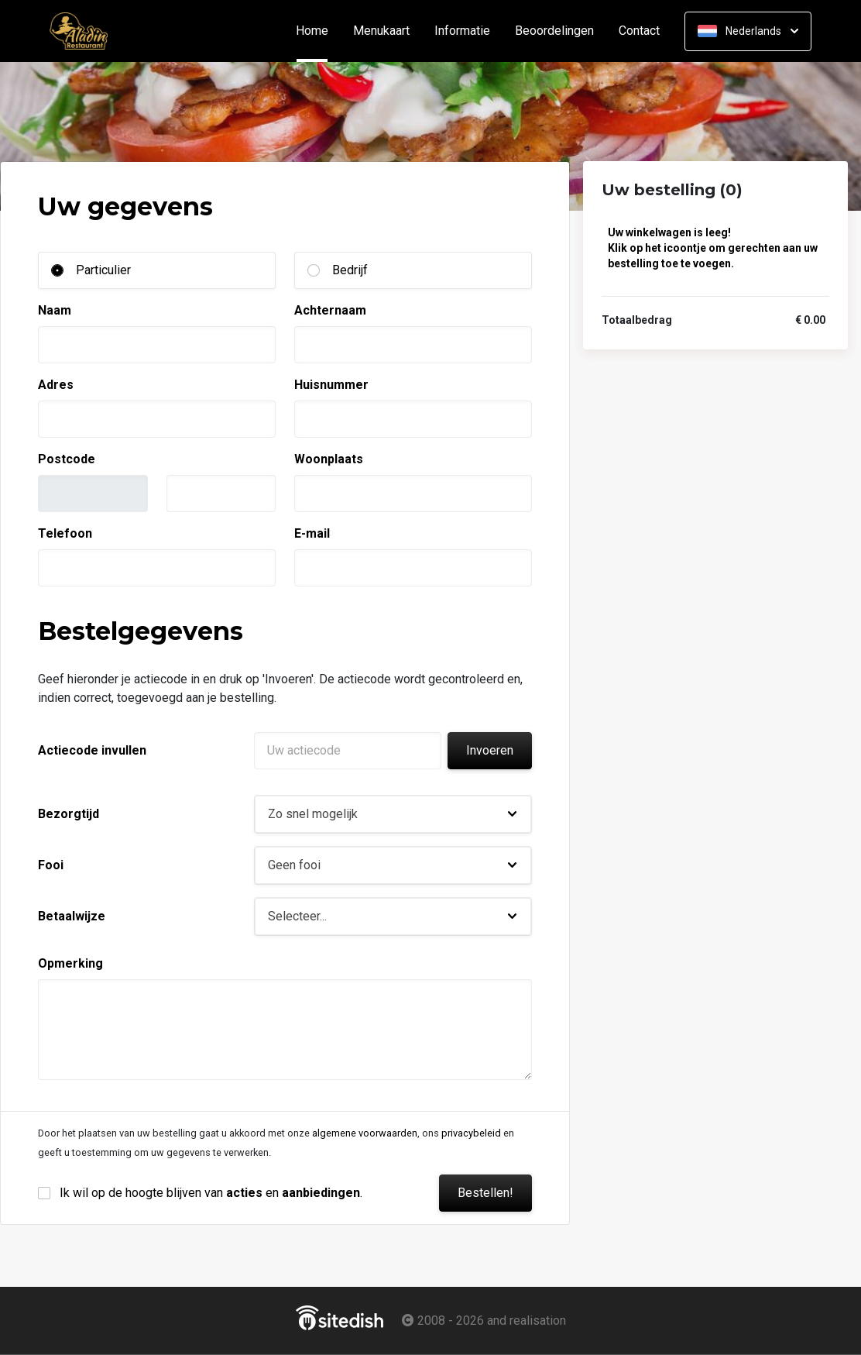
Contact (639, 31)
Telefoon (65, 533)
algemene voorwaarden (364, 1133)
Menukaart (381, 31)
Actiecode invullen (92, 750)
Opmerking (70, 963)
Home (318, 31)
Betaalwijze (71, 916)
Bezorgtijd (68, 813)
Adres (56, 384)
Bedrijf (350, 270)
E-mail (312, 533)
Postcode (66, 459)
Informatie (462, 31)
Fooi (50, 865)
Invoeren (489, 750)
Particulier (103, 270)
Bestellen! (485, 1192)
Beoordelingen (554, 31)
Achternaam (330, 310)
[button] (393, 814)
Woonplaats (328, 459)
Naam (54, 310)
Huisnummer (331, 384)
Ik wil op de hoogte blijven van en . (211, 1192)
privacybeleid (471, 1133)
